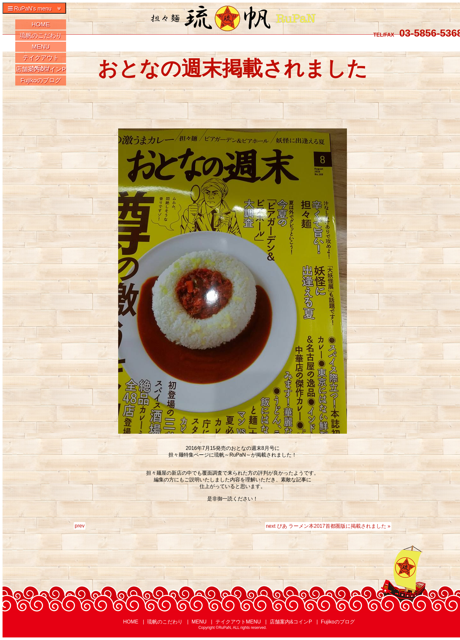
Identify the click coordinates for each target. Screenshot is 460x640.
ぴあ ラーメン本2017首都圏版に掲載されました (331, 526)
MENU (41, 46)
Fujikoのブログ (40, 80)
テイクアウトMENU (41, 58)
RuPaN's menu (34, 8)
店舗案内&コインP (41, 69)
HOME (40, 24)
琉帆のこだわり (41, 35)
